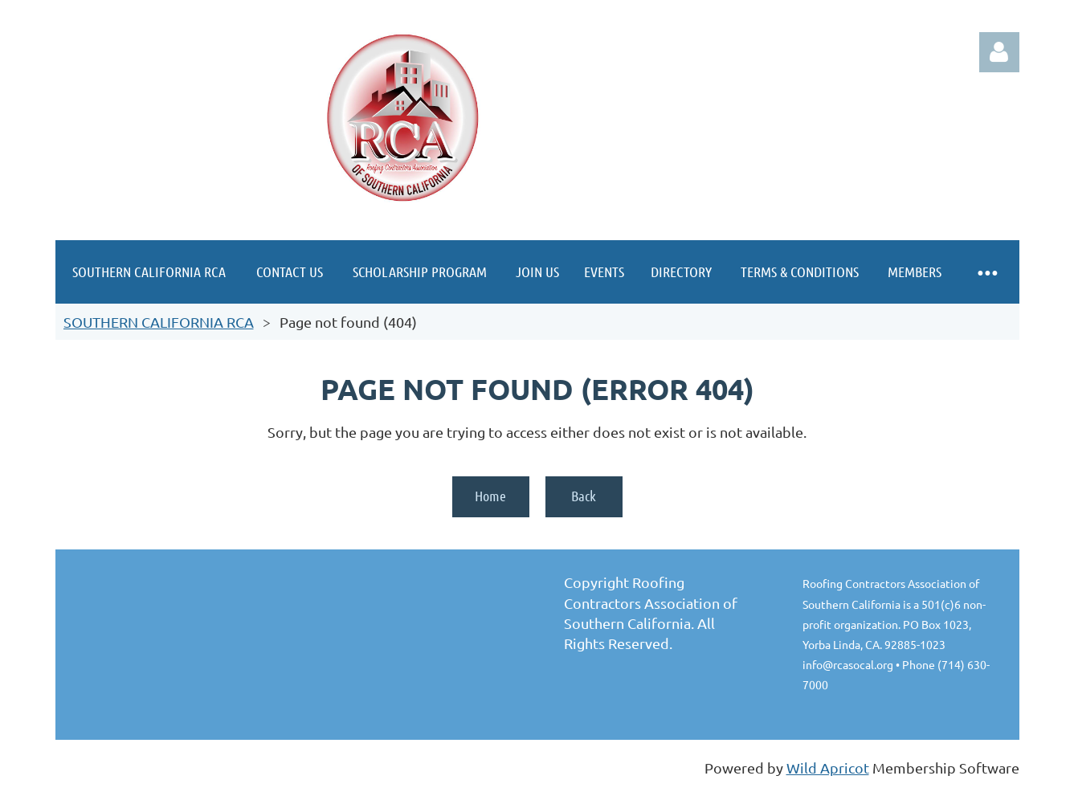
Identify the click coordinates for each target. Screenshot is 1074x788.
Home (490, 495)
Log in (999, 52)
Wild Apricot (827, 767)
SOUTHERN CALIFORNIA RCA (158, 321)
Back (583, 495)
